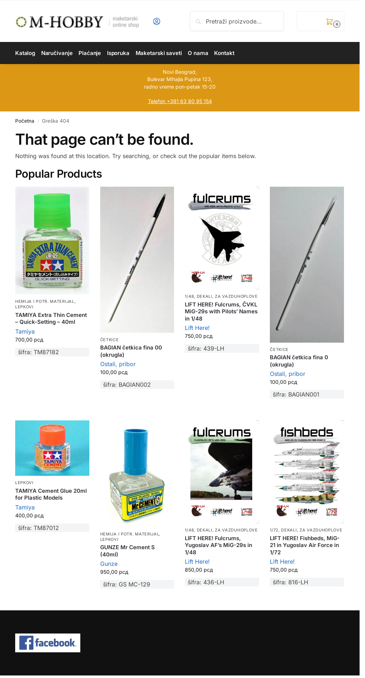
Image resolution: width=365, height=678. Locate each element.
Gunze (109, 563)
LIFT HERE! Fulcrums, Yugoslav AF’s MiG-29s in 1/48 (218, 545)
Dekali (204, 296)
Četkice (109, 339)
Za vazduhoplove (236, 296)
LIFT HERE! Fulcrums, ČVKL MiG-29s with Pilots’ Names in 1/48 (221, 311)
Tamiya (25, 331)
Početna (24, 121)
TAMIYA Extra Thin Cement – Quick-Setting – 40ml (51, 319)
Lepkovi (24, 306)
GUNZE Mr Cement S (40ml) (127, 551)
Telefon (156, 101)
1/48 (189, 296)
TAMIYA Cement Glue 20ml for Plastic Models (51, 494)
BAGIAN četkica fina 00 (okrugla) (131, 351)
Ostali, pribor (118, 364)
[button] (320, 21)
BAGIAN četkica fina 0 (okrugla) (299, 361)
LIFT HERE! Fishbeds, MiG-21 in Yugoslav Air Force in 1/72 (305, 545)
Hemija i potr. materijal (45, 301)
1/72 (274, 530)
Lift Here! (197, 327)
